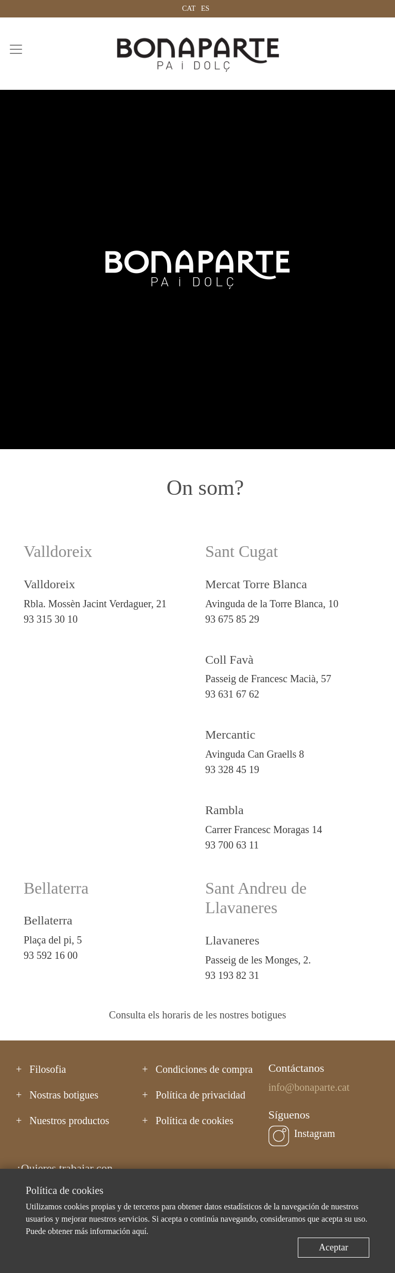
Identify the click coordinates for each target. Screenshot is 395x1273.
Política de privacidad (200, 1095)
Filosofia (47, 1069)
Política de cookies (195, 1120)
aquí (139, 1231)
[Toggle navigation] (16, 49)
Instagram (314, 1133)
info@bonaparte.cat (309, 1087)
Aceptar (333, 1247)
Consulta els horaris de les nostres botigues (197, 1014)
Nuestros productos (69, 1120)
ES (205, 8)
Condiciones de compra (204, 1069)
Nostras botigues (63, 1095)
